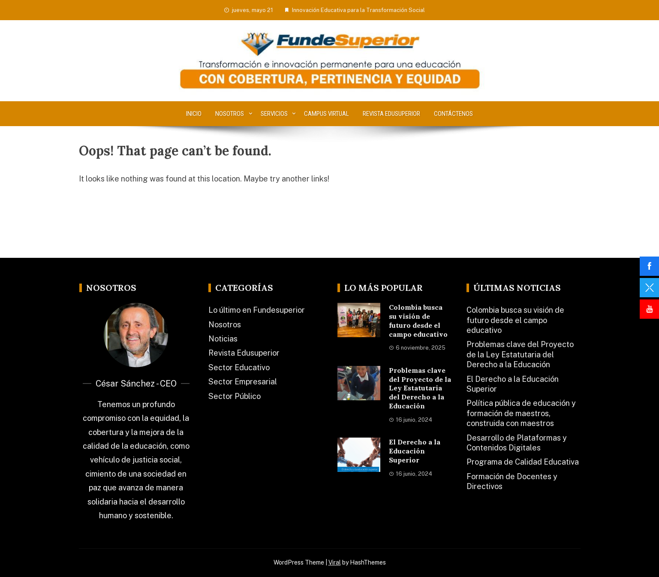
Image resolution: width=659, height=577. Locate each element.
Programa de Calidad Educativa (522, 461)
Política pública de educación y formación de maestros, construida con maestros (521, 413)
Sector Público (234, 396)
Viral (334, 562)
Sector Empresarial (242, 381)
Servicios (274, 114)
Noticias (223, 338)
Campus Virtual (326, 114)
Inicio (194, 114)
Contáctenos (453, 114)
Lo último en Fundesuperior (256, 309)
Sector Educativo (239, 367)
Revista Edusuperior (391, 114)
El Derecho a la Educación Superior (414, 451)
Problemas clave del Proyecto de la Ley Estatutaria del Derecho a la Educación (420, 388)
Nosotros (229, 114)
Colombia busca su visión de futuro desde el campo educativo (418, 320)
